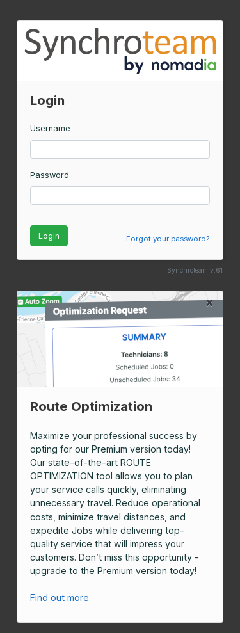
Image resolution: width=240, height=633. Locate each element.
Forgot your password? (167, 238)
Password (49, 175)
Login (49, 236)
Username (50, 128)
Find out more (66, 597)
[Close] (209, 302)
